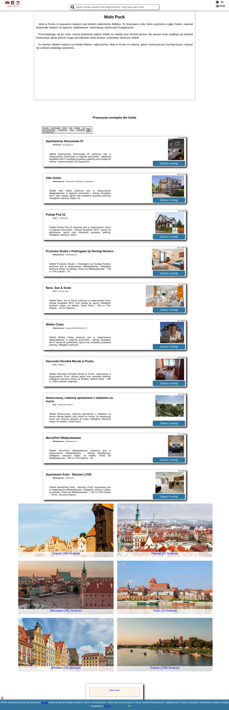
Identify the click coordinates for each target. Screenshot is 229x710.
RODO (107, 706)
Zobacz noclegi (169, 163)
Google (44, 702)
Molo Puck (114, 690)
